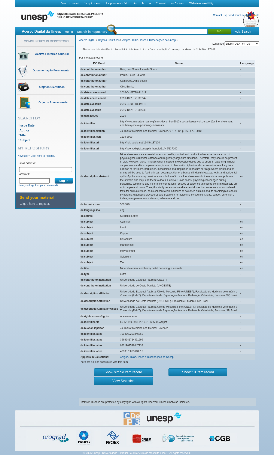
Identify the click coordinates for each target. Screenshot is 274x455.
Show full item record (198, 372)
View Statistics (123, 381)
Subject (24, 140)
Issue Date (26, 125)
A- (143, 3)
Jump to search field (117, 3)
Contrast (160, 3)
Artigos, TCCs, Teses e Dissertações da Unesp (149, 40)
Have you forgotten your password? (38, 185)
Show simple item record (123, 372)
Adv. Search (243, 31)
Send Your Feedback (240, 15)
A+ (135, 3)
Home (69, 31)
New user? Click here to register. (36, 155)
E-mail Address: (27, 163)
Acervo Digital (87, 40)
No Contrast (177, 3)
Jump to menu (92, 3)
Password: (24, 174)
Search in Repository (92, 31)
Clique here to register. (35, 203)
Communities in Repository (46, 41)
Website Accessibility (201, 3)
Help (256, 15)
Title (22, 135)
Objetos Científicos (109, 40)
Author (24, 130)
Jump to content (70, 3)
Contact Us (219, 15)
